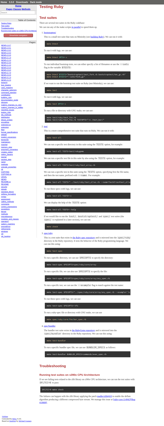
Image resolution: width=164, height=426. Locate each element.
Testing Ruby (6, 23)
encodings (5, 122)
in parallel (76, 27)
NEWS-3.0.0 (6, 75)
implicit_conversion (8, 137)
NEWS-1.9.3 (6, 53)
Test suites (5, 26)
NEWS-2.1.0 (6, 58)
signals (4, 189)
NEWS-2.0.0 (6, 55)
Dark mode (36, 2)
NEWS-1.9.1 (6, 48)
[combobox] (18, 12)
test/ (46, 126)
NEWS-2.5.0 (6, 68)
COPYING (5, 172)
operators (5, 221)
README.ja (6, 182)
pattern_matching (8, 224)
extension (5, 127)
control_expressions (9, 207)
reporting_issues (7, 110)
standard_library (7, 192)
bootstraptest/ (50, 32)
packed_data (6, 160)
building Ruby (97, 37)
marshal (4, 145)
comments (5, 204)
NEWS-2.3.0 (6, 63)
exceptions (5, 209)
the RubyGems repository (83, 330)
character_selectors (9, 90)
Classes (17, 9)
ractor (3, 162)
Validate (5, 416)
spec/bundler (49, 326)
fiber (3, 130)
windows (4, 231)
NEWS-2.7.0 (6, 73)
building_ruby (6, 98)
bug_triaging (6, 85)
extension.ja (6, 125)
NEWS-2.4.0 (6, 65)
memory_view (6, 147)
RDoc (14, 419)
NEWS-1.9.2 (6, 50)
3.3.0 (11, 2)
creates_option (7, 152)
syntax (3, 197)
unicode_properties (8, 167)
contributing (5, 95)
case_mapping (7, 88)
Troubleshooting (7, 28)
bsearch (4, 83)
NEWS (3, 179)
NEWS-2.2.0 (6, 60)
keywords (5, 140)
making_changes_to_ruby (11, 105)
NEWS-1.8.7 (6, 45)
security (4, 187)
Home (4, 2)
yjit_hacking (5, 236)
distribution (5, 117)
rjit (2, 169)
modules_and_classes (10, 219)
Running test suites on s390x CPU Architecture (19, 31)
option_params (7, 155)
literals (3, 212)
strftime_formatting (8, 194)
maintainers (5, 142)
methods (4, 165)
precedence (5, 227)
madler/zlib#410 (104, 396)
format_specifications (9, 132)
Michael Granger (25, 421)
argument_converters (9, 150)
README (5, 184)
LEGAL (4, 177)
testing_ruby (6, 112)
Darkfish (12, 421)
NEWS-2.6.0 (6, 70)
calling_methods (7, 202)
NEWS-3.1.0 (6, 78)
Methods (26, 9)
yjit (2, 234)
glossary (4, 102)
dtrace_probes (7, 120)
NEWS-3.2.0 (6, 80)
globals (4, 135)
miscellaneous (6, 217)
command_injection (8, 93)
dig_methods (6, 115)
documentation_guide (9, 100)
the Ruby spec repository (84, 237)
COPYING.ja (6, 174)
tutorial (3, 157)
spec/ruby (48, 233)
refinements (5, 229)
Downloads (22, 2)
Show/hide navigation (18, 35)
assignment (5, 199)
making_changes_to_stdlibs (12, 108)
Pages (9, 9)
